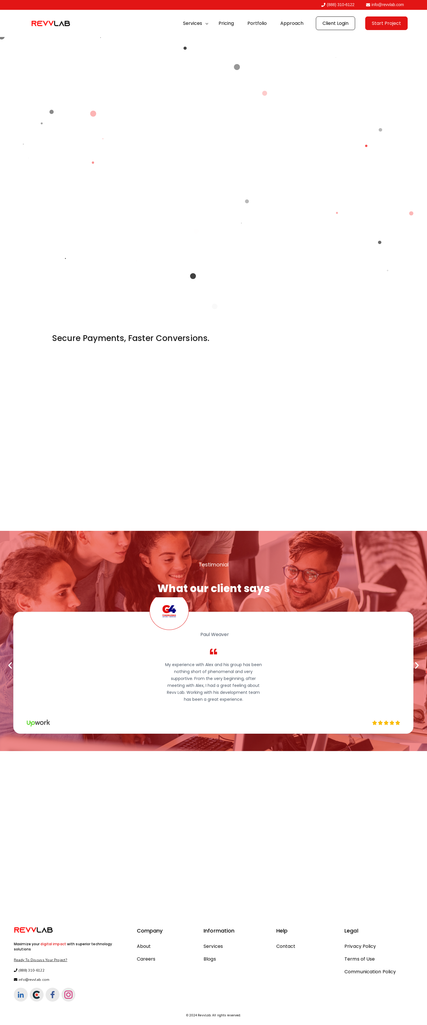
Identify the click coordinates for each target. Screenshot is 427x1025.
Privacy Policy (360, 946)
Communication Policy (370, 971)
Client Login (335, 23)
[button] (10, 665)
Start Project (386, 23)
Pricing (226, 23)
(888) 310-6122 (338, 4)
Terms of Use (359, 959)
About (144, 946)
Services (192, 23)
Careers (146, 959)
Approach (291, 23)
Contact (286, 946)
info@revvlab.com (385, 4)
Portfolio (257, 23)
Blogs (210, 959)
